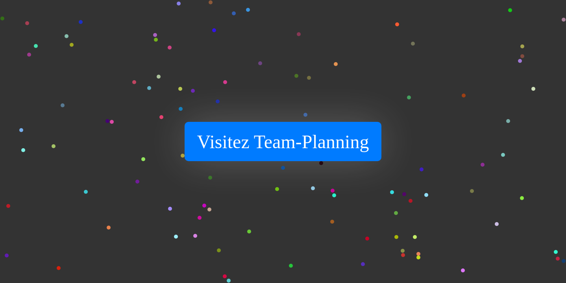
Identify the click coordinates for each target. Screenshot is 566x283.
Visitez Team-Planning (283, 141)
